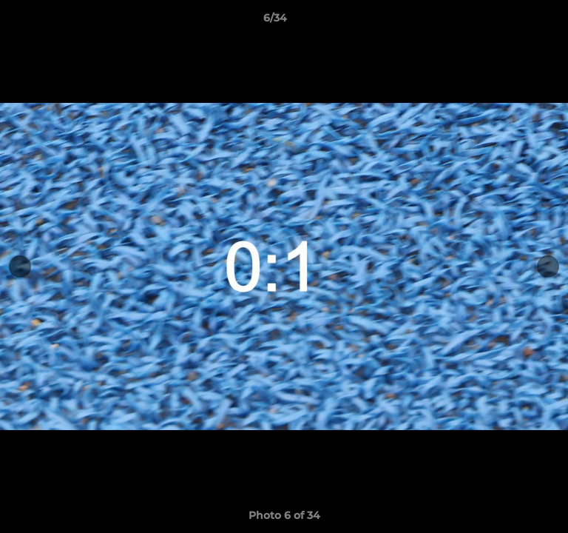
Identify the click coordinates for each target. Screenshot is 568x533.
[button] (515, 21)
